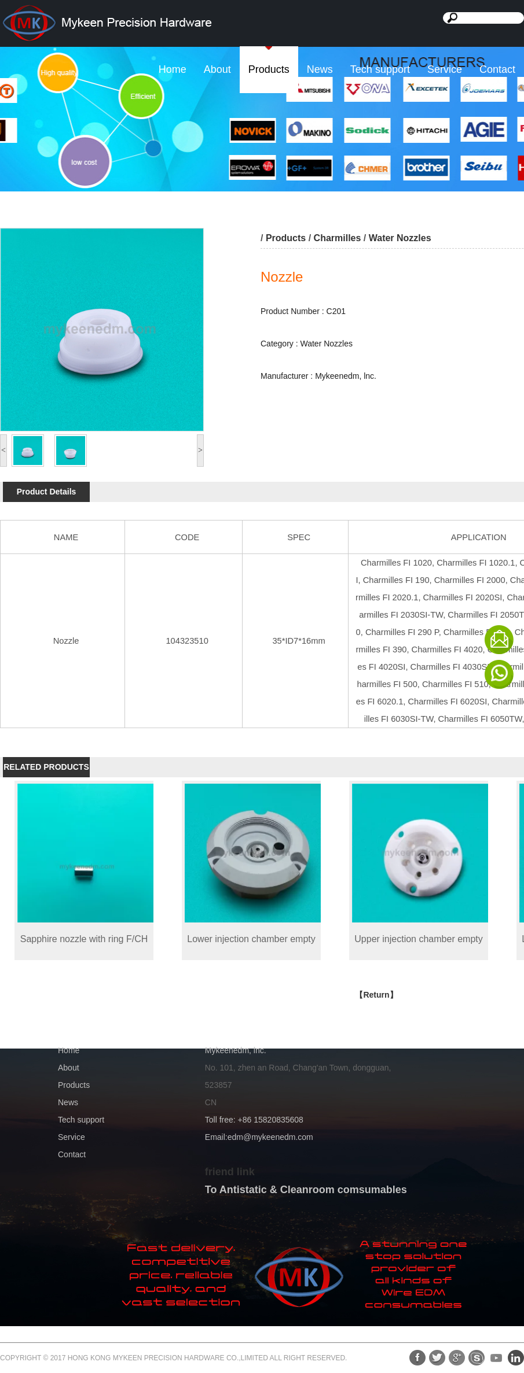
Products (269, 69)
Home (172, 69)
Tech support (380, 69)
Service (444, 69)
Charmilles (337, 238)
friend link (230, 1172)
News (320, 69)
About (217, 69)
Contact (497, 69)
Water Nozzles (400, 238)
